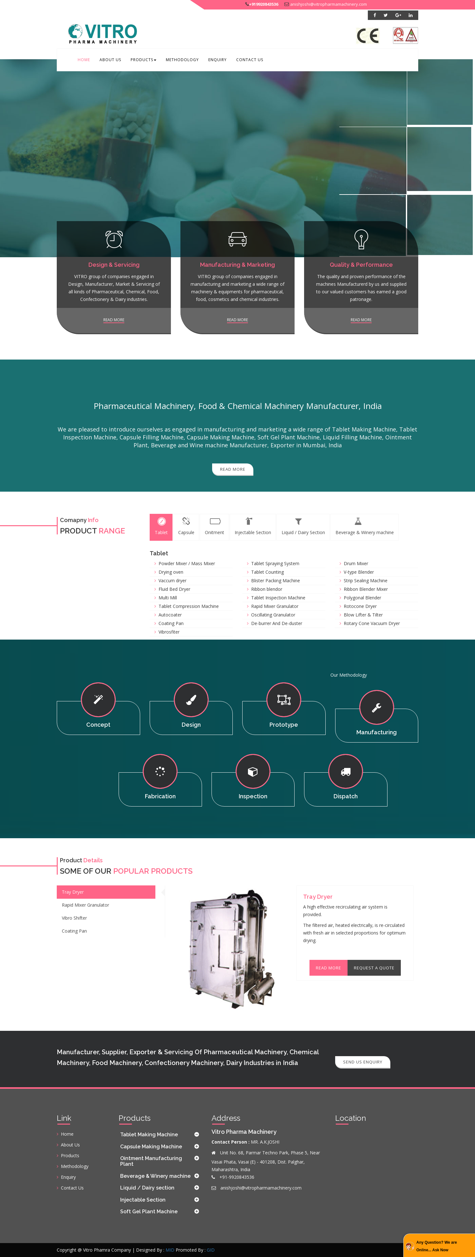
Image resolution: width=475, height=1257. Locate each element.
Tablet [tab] (161, 526)
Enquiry (217, 59)
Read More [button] (232, 469)
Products (143, 59)
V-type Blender (359, 572)
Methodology (182, 59)
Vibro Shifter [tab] (74, 918)
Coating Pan (171, 623)
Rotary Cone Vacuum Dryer (372, 623)
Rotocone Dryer (360, 606)
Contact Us (249, 59)
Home (84, 59)
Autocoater (170, 615)
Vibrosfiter (169, 632)
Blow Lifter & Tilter (363, 615)
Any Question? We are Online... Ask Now (436, 1246)
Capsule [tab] (186, 526)
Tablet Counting (267, 572)
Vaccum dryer (172, 580)
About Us (110, 59)
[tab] (160, 1135)
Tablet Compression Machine (189, 606)
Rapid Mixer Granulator (274, 606)
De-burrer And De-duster (276, 623)
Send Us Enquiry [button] (362, 1062)
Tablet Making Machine (149, 1135)
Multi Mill (168, 598)
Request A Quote (374, 968)
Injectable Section (143, 1200)
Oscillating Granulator (273, 615)
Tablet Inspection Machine (278, 598)
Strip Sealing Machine (365, 580)
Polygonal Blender (362, 598)
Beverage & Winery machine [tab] (364, 526)
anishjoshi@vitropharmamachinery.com (328, 4)
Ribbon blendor (266, 589)
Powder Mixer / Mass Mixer (187, 563)
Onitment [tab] (214, 526)
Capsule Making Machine (151, 1147)
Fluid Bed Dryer (174, 589)
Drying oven (171, 572)
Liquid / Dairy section (147, 1188)
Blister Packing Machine (275, 580)
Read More (328, 968)
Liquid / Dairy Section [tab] (303, 526)
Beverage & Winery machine (155, 1176)
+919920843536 (263, 4)
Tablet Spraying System (275, 563)
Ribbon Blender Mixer (366, 589)
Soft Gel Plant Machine (149, 1212)
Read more (113, 319)
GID (211, 1250)
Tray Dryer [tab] (73, 892)
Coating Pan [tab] (74, 931)
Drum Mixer (356, 563)
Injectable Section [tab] (253, 526)
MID (170, 1250)
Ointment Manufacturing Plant (151, 1161)
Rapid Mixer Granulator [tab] (85, 905)
